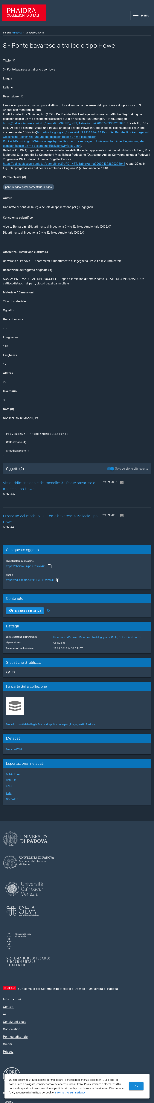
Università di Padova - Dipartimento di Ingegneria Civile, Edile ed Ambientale (97, 637)
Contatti (8, 1007)
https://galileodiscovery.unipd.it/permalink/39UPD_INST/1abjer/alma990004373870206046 (64, 164)
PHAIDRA (17, 32)
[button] (140, 15)
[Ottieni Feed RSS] (48, 610)
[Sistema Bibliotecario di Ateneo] (30, 872)
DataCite (11, 780)
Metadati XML (14, 749)
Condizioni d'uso (14, 1022)
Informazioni (12, 999)
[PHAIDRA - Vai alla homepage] (24, 20)
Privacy (8, 1051)
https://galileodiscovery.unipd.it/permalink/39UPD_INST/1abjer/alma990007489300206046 (64, 123)
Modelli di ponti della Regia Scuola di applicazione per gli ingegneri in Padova (50, 724)
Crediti (7, 1044)
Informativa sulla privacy (70, 1092)
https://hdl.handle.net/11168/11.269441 (30, 579)
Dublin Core (12, 774)
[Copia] (49, 566)
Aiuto (6, 1014)
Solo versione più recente (131, 468)
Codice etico (11, 1029)
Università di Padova (103, 989)
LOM (9, 786)
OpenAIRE (12, 799)
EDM (8, 792)
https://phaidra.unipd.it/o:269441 (26, 566)
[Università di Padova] (25, 849)
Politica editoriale (15, 1036)
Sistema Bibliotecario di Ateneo (63, 989)
